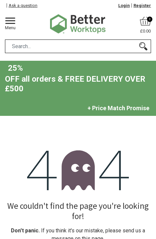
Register (142, 5)
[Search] (143, 46)
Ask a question (23, 5)
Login (124, 5)
